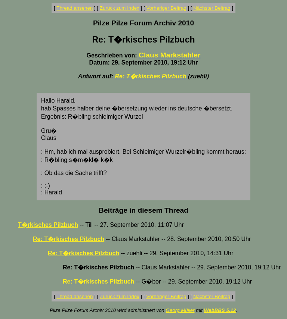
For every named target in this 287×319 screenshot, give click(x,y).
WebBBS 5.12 (220, 310)
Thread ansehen (74, 8)
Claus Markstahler (169, 55)
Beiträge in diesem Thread (143, 210)
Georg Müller (180, 310)
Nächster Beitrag (211, 8)
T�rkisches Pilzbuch (48, 225)
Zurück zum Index (119, 8)
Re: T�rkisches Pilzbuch (150, 76)
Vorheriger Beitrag (166, 8)
